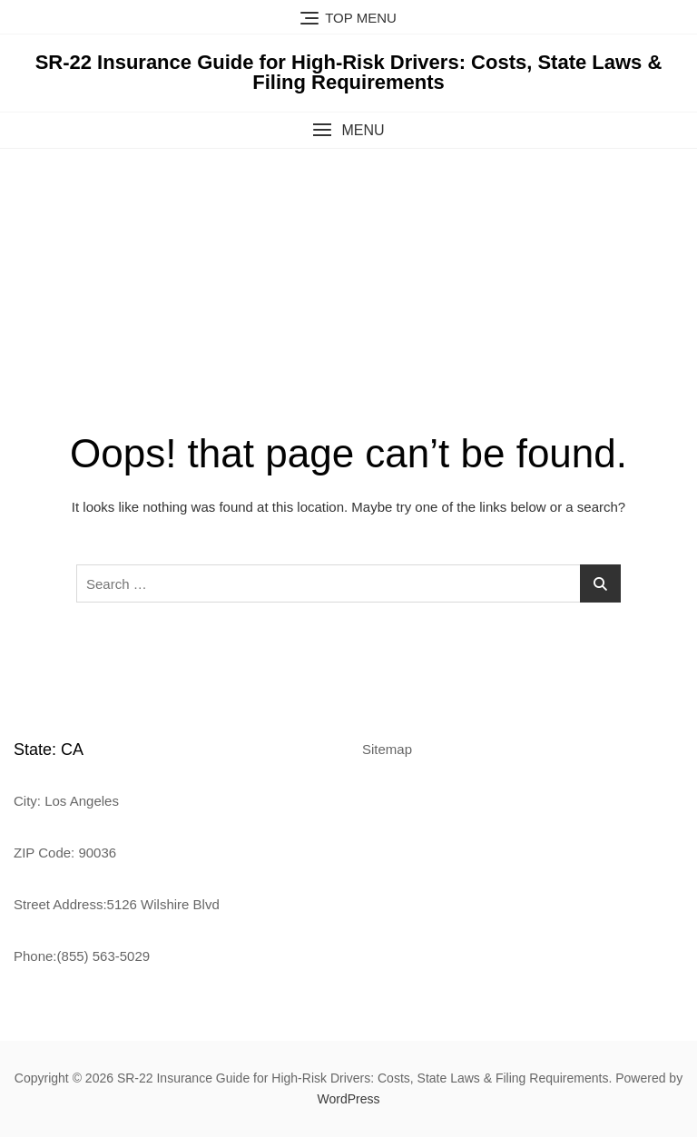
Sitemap (387, 749)
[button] (348, 130)
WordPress (349, 1099)
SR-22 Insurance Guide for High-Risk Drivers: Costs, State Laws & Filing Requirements (349, 72)
